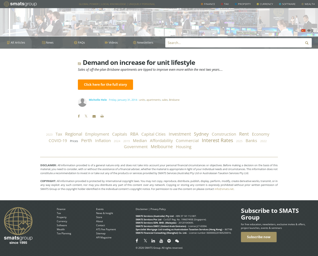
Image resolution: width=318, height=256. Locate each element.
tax (59, 134)
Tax (226, 4)
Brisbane (174, 100)
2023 (49, 134)
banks (251, 140)
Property (244, 4)
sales (165, 100)
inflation (103, 140)
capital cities (153, 134)
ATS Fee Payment (106, 229)
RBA (134, 134)
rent (244, 134)
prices (74, 141)
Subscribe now (259, 237)
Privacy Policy (158, 209)
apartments (153, 100)
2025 (239, 141)
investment (180, 134)
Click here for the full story (105, 84)
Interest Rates (217, 140)
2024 (117, 141)
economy (260, 134)
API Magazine (104, 237)
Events (100, 209)
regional (73, 134)
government (136, 146)
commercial (187, 140)
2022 (263, 141)
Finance (209, 4)
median (140, 140)
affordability (161, 140)
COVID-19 (58, 140)
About (99, 221)
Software (288, 4)
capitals (119, 134)
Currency (266, 4)
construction (224, 134)
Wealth (310, 4)
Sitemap (100, 233)
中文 (310, 30)
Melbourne (162, 146)
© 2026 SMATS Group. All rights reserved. (159, 248)
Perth (86, 140)
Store (99, 217)
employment (97, 134)
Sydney (201, 134)
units (142, 100)
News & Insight (104, 213)
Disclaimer (142, 209)
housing (183, 146)
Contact (100, 225)
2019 (126, 141)
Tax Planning (64, 233)
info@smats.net (224, 189)
